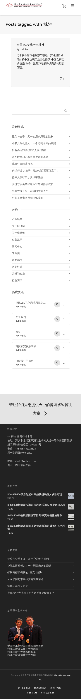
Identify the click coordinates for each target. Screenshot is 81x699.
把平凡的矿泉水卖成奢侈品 (27, 177)
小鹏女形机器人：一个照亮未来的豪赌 (34, 143)
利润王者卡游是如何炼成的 (27, 198)
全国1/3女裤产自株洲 (30, 45)
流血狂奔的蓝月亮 (22, 164)
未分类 (16, 253)
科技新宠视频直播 (25, 346)
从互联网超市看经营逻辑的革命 (30, 157)
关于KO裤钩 (18, 226)
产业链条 (17, 219)
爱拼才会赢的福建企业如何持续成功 (32, 184)
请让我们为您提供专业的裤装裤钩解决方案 (40, 410)
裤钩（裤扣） (56, 688)
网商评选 (17, 267)
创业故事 (17, 239)
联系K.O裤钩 (40, 688)
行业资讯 (17, 280)
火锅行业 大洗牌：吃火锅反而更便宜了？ (35, 170)
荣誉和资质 (18, 273)
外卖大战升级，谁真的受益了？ (30, 191)
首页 (18, 332)
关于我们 (20, 317)
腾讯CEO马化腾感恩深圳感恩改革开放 (30, 303)
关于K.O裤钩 (24, 688)
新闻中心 (17, 246)
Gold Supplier (47, 692)
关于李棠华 (18, 233)
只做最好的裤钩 (24, 361)
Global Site (32, 692)
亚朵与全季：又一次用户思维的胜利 (32, 136)
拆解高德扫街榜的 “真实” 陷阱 (29, 150)
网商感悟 (17, 260)
